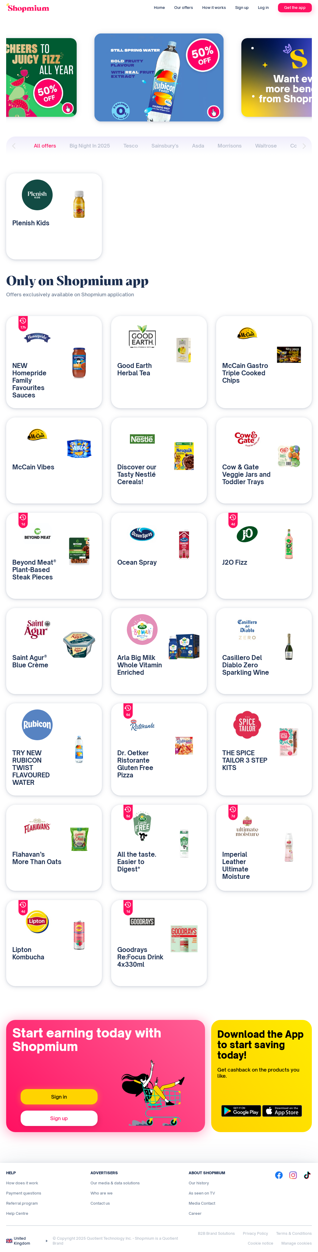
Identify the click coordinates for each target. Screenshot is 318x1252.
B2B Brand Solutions (216, 1233)
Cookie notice (260, 1243)
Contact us (100, 1203)
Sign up (242, 7)
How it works (214, 7)
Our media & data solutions (115, 1183)
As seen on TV (202, 1193)
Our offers (183, 7)
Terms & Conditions (294, 1233)
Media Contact (202, 1203)
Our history (199, 1183)
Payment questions (23, 1193)
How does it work (22, 1183)
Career (195, 1213)
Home (159, 7)
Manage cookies (296, 1243)
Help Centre (17, 1213)
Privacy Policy (255, 1233)
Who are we (102, 1193)
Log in (263, 7)
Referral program (22, 1203)
